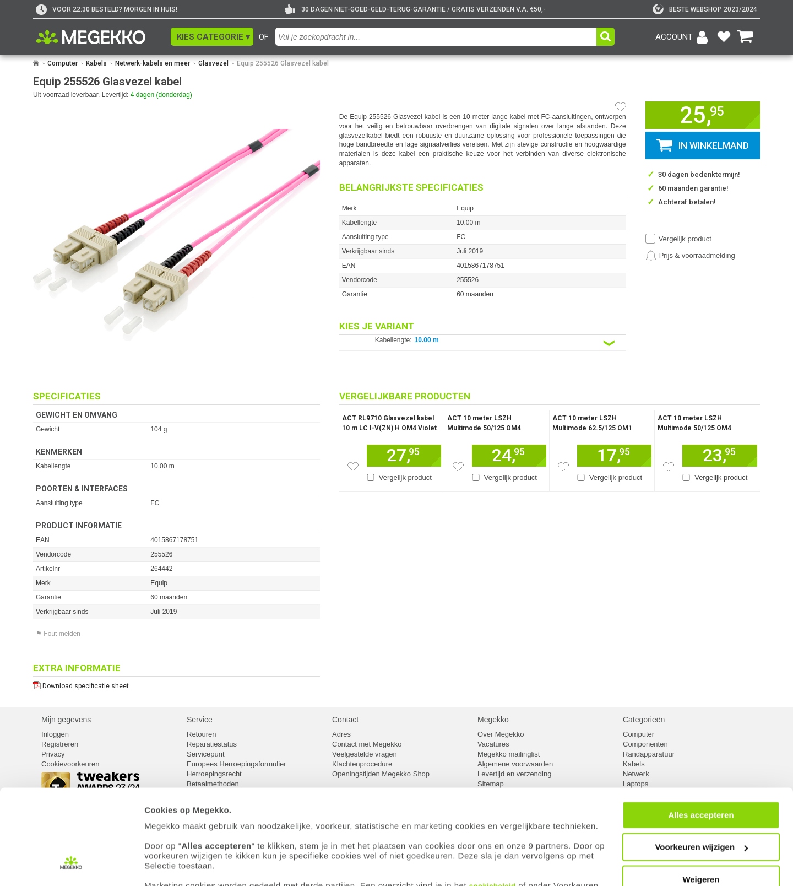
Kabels (96, 63)
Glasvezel (213, 63)
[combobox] (437, 37)
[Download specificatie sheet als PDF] (176, 683)
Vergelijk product (685, 239)
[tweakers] (705, 9)
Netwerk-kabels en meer (152, 63)
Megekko (493, 719)
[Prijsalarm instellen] (690, 255)
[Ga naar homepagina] (103, 37)
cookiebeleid (492, 834)
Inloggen (55, 734)
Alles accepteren (701, 763)
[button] (212, 37)
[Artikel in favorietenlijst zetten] (620, 106)
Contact (345, 719)
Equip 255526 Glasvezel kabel (283, 63)
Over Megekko (500, 734)
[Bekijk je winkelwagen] (745, 37)
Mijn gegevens (66, 719)
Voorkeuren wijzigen (701, 796)
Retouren (201, 734)
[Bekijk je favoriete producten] (723, 37)
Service (200, 719)
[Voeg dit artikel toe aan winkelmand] (404, 456)
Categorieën (644, 719)
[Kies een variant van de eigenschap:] (482, 343)
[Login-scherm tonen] (683, 37)
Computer (62, 63)
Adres (341, 734)
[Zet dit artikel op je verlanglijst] (353, 466)
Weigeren (700, 828)
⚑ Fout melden (58, 634)
